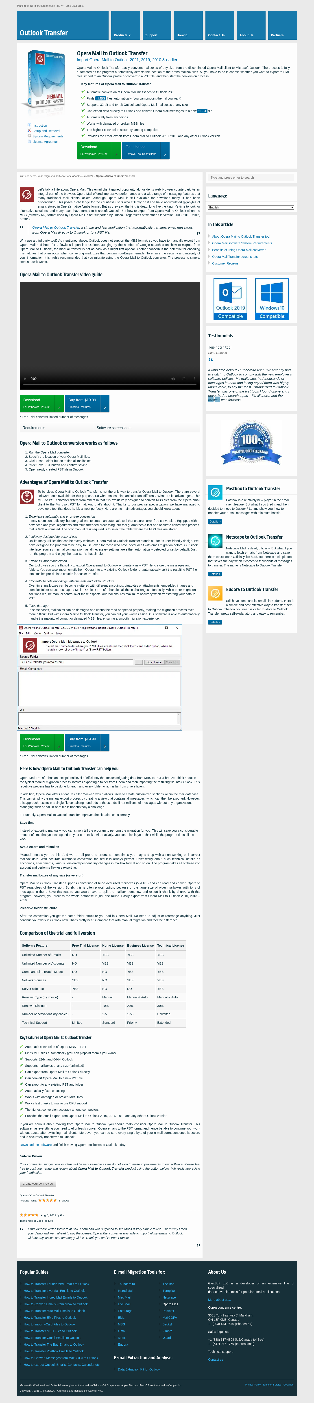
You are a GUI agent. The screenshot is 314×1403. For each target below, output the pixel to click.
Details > (214, 521)
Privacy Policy (253, 1384)
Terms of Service (272, 1384)
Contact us (215, 1359)
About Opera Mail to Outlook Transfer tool (241, 236)
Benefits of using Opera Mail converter (239, 250)
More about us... (219, 1299)
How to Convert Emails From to (56, 1304)
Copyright (288, 1384)
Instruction (40, 125)
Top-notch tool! (220, 347)
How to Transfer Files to (50, 1317)
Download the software (36, 1145)
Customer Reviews (225, 263)
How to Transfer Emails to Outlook (56, 1284)
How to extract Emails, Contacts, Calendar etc (62, 1364)
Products (88, 176)
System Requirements (48, 136)
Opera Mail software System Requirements (242, 243)
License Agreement (46, 141)
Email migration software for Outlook (58, 176)
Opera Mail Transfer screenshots (235, 256)
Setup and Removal (46, 131)
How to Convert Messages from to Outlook (61, 1358)
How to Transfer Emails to (54, 1290)
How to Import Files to (49, 1324)
